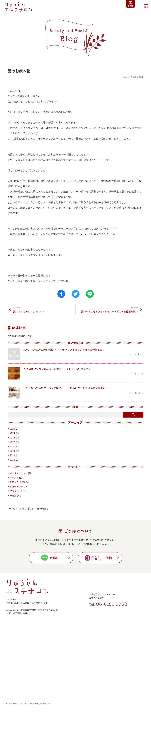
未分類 (140, 76)
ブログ (21, 513)
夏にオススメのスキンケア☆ (43, 310)
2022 (12, 446)
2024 (12, 437)
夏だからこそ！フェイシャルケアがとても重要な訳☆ (108, 312)
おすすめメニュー (19, 477)
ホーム (12, 513)
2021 (12, 451)
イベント (14, 482)
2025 (12, 433)
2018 (12, 464)
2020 (12, 455)
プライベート (16, 495)
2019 (12, 459)
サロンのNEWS (17, 486)
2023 (12, 442)
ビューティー (16, 491)
